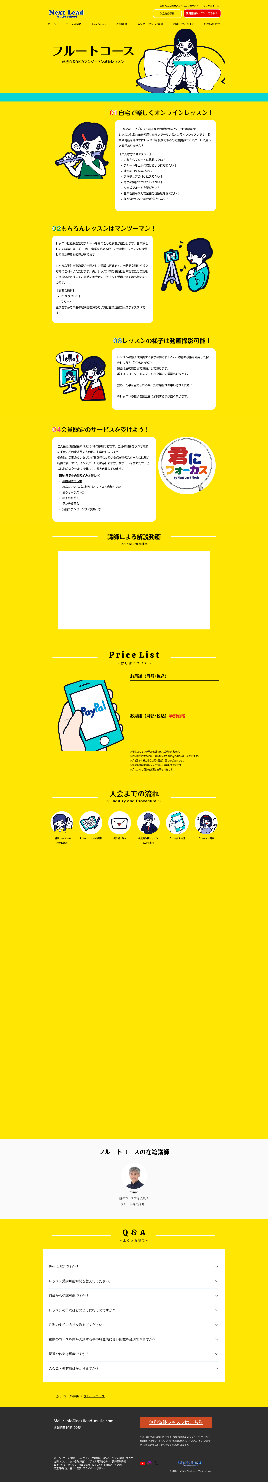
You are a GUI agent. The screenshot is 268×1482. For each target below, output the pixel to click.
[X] (156, 1463)
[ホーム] (57, 1396)
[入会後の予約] (167, 13)
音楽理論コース (118, 307)
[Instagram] (149, 1463)
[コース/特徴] (71, 1396)
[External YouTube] (134, 590)
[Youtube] (142, 1463)
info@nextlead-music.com (89, 1420)
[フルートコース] (94, 1396)
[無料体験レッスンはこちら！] (202, 13)
